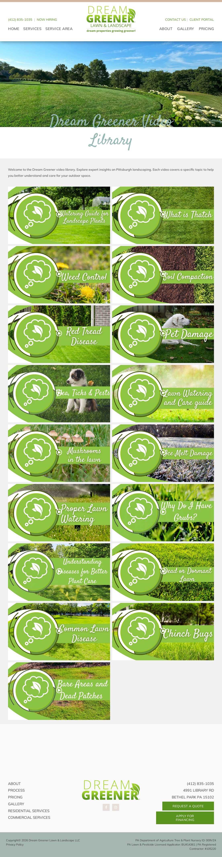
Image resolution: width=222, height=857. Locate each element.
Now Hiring (47, 20)
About (14, 783)
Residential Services (28, 810)
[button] (59, 215)
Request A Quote (188, 806)
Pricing (15, 797)
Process (16, 790)
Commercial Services (29, 817)
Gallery (16, 804)
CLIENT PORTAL (201, 20)
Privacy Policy (15, 844)
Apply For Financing (185, 818)
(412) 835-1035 (20, 20)
